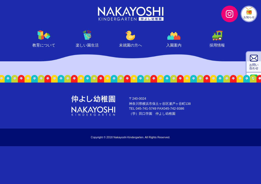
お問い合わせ (253, 66)
